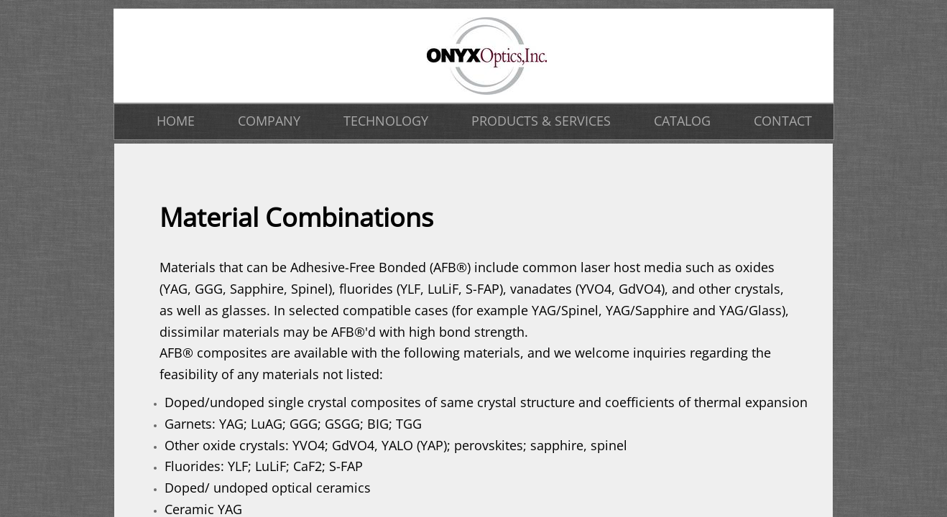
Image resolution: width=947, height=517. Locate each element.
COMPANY (269, 120)
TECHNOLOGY (385, 120)
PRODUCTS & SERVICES (541, 120)
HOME (176, 120)
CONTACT (783, 120)
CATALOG (682, 120)
